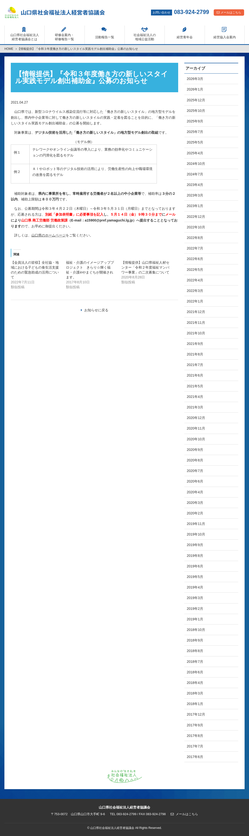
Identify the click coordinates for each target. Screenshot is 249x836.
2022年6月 (195, 259)
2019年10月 (196, 534)
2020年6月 (195, 481)
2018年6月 (195, 672)
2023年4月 (195, 185)
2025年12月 (196, 100)
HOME (8, 49)
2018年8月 (195, 651)
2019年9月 (195, 545)
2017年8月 (195, 736)
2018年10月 (196, 630)
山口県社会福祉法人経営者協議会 (55, 12)
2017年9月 (195, 725)
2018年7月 (195, 662)
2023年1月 (195, 206)
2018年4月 (195, 683)
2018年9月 (195, 640)
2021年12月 (196, 312)
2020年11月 (196, 428)
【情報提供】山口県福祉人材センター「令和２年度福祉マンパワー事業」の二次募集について (145, 267)
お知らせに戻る (96, 310)
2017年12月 (196, 714)
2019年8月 (195, 556)
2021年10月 (196, 333)
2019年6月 (195, 566)
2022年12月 (196, 217)
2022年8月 (195, 238)
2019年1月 (195, 619)
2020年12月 (196, 418)
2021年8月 (195, 354)
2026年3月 (195, 79)
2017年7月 (195, 746)
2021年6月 (195, 375)
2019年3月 (195, 598)
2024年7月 (195, 174)
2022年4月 (195, 280)
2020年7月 (195, 471)
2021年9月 (195, 344)
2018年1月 (195, 704)
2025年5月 (195, 142)
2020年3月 (195, 503)
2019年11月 (196, 524)
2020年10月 (196, 439)
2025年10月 (196, 111)
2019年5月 (195, 577)
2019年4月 (195, 587)
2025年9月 (195, 121)
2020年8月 (195, 460)
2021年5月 (195, 386)
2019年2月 (195, 609)
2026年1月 (195, 89)
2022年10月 (196, 227)
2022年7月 (195, 248)
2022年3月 (195, 291)
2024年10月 (196, 164)
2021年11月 (196, 323)
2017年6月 (195, 757)
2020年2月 (195, 513)
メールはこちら (231, 12)
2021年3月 (195, 407)
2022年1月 (195, 301)
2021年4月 (195, 397)
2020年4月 (195, 492)
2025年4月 (195, 153)
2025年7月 (195, 132)
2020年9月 (195, 450)
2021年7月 (195, 365)
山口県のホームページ (48, 235)
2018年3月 (195, 693)
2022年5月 (195, 270)
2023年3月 (195, 195)
